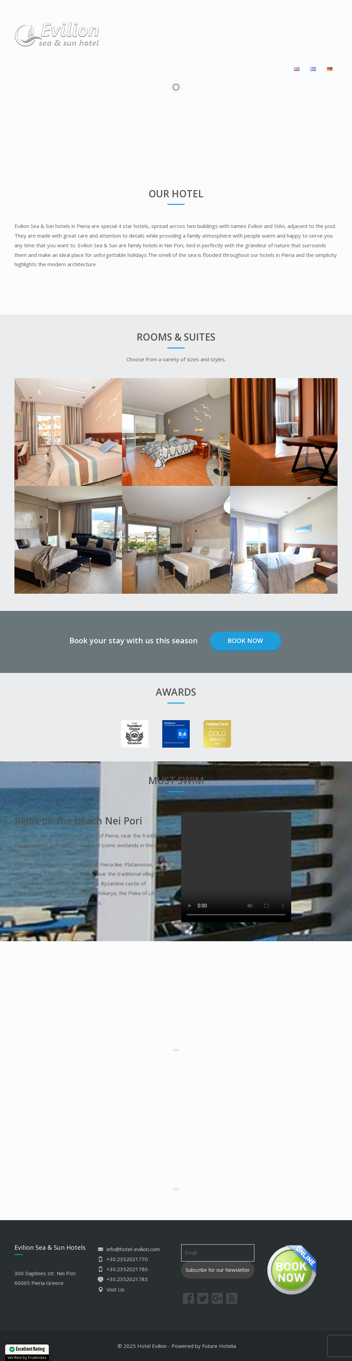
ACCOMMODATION (124, 68)
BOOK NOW (269, 68)
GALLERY (200, 68)
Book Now (245, 640)
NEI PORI (168, 68)
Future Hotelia (219, 1345)
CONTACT (232, 68)
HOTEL (83, 68)
